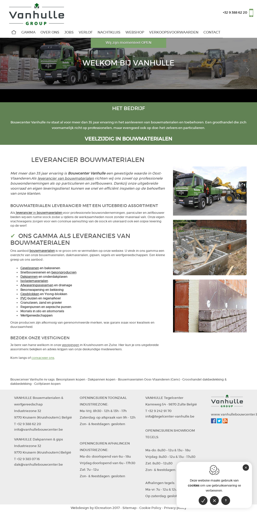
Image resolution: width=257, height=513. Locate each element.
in (35, 213)
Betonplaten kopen (70, 379)
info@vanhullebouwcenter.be (38, 429)
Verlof (86, 32)
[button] (9, 70)
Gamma (28, 32)
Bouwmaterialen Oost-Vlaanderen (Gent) (149, 379)
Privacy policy (175, 508)
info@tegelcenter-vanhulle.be (169, 416)
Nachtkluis (109, 32)
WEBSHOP (134, 32)
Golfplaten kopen (47, 384)
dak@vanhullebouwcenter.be (38, 464)
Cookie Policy (150, 508)
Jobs (69, 32)
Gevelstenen (29, 268)
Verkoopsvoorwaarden (173, 32)
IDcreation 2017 (95, 508)
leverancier (24, 213)
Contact (211, 32)
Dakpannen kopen (101, 379)
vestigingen (70, 345)
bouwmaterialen (49, 213)
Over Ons (49, 32)
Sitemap (129, 508)
